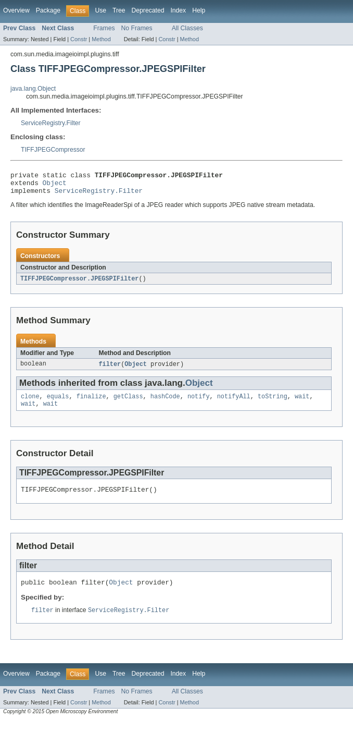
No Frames (137, 28)
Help (198, 10)
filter (110, 369)
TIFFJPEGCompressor (53, 149)
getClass (128, 403)
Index (178, 10)
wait (302, 403)
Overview (16, 10)
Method (101, 39)
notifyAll (233, 403)
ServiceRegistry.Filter (51, 123)
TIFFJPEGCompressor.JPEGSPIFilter (79, 283)
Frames (104, 28)
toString (272, 403)
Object (55, 185)
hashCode (165, 403)
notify (198, 403)
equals (58, 403)
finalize (91, 403)
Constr (78, 39)
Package (48, 10)
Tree (118, 10)
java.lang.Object (33, 88)
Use (100, 10)
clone (30, 403)
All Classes (187, 28)
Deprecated (148, 10)
